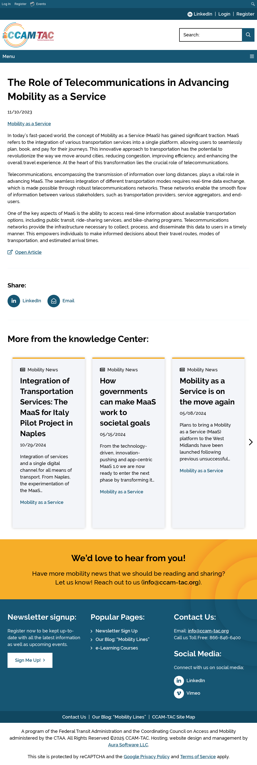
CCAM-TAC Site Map (173, 717)
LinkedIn (203, 14)
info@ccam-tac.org (171, 582)
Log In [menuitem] (6, 4)
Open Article (28, 252)
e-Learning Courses (117, 648)
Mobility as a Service (29, 123)
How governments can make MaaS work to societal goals (128, 401)
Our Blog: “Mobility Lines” (123, 639)
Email (68, 300)
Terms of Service (198, 756)
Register (245, 14)
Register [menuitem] (21, 4)
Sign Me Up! (28, 660)
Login (224, 14)
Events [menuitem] (38, 4)
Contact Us (74, 717)
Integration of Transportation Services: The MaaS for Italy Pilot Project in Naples (46, 407)
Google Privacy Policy (147, 756)
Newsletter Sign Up (117, 630)
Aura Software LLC (128, 744)
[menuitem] (253, 4)
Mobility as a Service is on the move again (207, 391)
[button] (251, 442)
